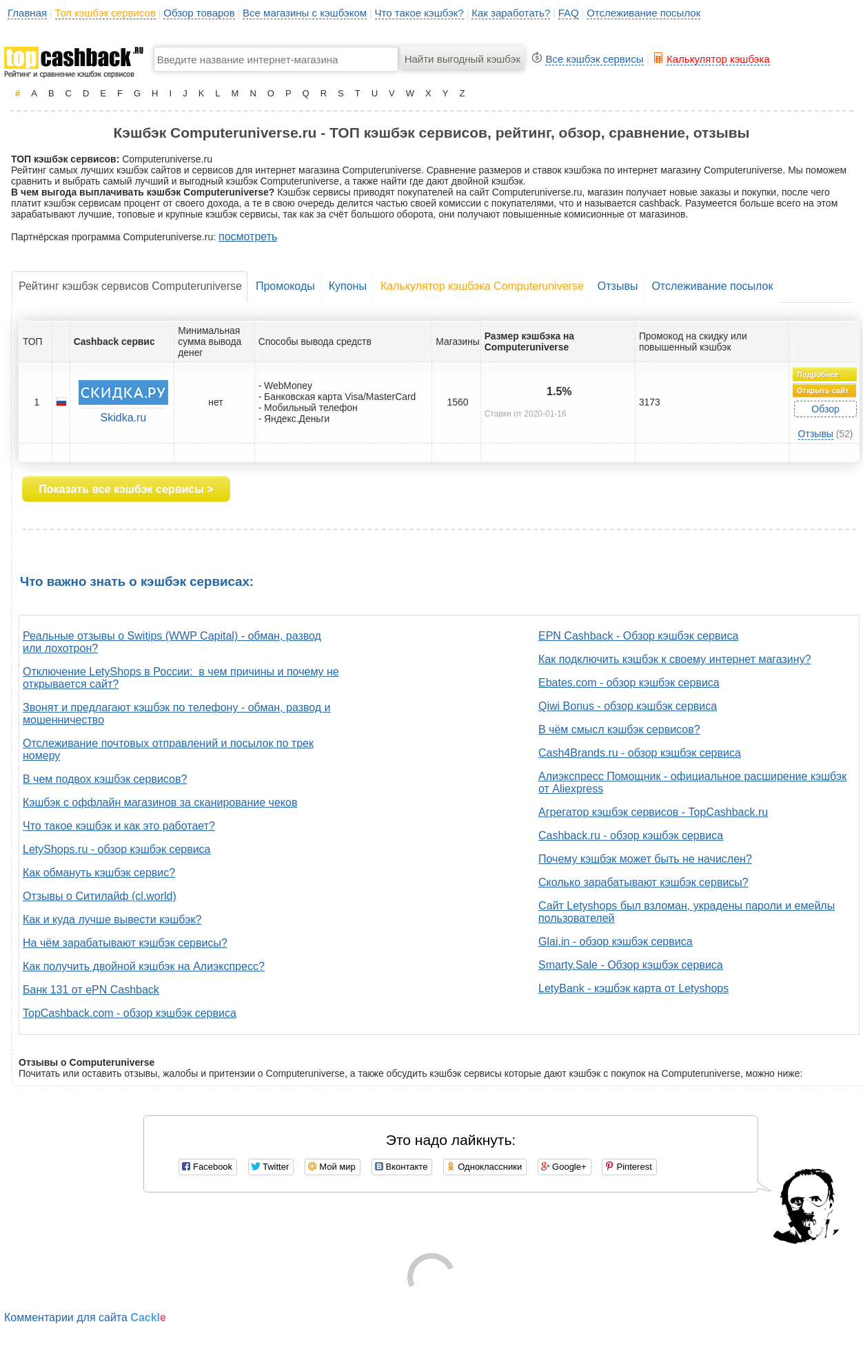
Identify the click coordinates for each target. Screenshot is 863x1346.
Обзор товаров (198, 13)
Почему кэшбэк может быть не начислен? (645, 859)
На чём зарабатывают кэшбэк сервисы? (125, 943)
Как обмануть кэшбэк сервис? (99, 873)
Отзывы (618, 286)
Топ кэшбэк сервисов (105, 13)
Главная (27, 13)
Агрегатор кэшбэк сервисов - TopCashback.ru (653, 812)
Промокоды (285, 286)
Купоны (348, 286)
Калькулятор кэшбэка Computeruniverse (482, 286)
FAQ (568, 13)
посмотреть (248, 236)
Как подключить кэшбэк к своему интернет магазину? (674, 659)
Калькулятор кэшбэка (718, 59)
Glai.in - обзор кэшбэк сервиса (615, 941)
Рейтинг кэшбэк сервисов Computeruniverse (130, 286)
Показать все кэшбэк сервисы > (126, 489)
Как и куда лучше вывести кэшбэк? (112, 919)
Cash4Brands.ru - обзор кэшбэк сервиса (639, 753)
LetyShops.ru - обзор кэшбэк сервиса (117, 849)
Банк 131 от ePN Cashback (91, 990)
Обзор (825, 408)
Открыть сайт (823, 390)
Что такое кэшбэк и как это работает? (119, 826)
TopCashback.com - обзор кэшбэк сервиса (129, 1013)
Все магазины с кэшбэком (305, 13)
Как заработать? (510, 13)
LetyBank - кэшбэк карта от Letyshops (633, 988)
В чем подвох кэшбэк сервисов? (105, 779)
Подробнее (818, 374)
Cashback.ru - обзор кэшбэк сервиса (630, 835)
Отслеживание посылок (643, 13)
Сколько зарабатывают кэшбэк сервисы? (643, 882)
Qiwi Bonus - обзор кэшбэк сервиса (627, 706)
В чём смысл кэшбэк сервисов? (619, 729)
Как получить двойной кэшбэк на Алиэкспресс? (144, 966)
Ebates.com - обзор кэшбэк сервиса (629, 682)
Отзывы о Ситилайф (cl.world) (99, 896)
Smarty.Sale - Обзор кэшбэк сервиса (630, 965)
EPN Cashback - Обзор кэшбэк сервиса (638, 636)
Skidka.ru (124, 417)
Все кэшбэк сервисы (594, 59)
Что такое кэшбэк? (419, 13)
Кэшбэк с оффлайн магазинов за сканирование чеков (160, 802)
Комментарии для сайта (85, 1317)
